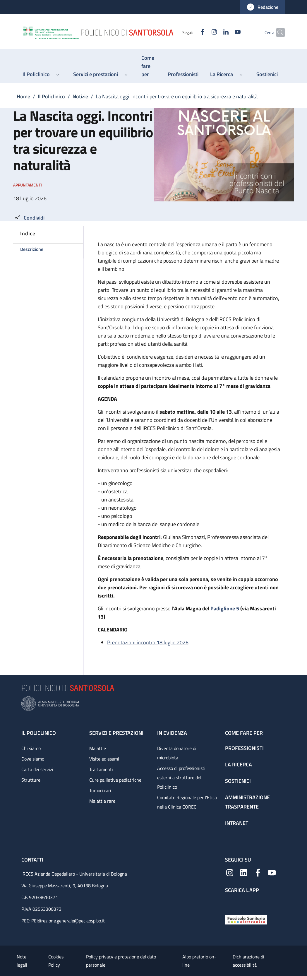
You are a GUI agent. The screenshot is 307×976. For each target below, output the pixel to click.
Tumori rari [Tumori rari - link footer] (100, 790)
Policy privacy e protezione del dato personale (121, 960)
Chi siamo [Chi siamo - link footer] (31, 748)
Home (23, 96)
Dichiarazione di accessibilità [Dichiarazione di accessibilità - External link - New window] (248, 960)
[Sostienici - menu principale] (267, 74)
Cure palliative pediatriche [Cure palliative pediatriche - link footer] (115, 779)
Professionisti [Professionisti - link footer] (244, 748)
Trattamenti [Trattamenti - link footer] (101, 769)
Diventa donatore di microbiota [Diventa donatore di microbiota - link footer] (176, 753)
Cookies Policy (56, 960)
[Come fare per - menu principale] (149, 66)
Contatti (32, 860)
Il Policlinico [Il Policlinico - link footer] (38, 733)
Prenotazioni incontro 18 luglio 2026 (147, 642)
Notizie (80, 96)
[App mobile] (229, 903)
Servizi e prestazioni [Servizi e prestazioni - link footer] (116, 733)
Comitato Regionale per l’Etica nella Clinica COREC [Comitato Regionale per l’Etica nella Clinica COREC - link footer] (187, 802)
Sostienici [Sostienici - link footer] (238, 781)
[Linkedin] (216, 32)
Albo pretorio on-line (199, 960)
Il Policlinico (51, 96)
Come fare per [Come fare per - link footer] (244, 733)
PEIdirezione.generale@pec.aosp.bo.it (68, 920)
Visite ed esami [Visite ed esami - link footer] (104, 758)
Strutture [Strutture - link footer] (30, 779)
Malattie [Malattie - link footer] (97, 748)
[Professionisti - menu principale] (183, 74)
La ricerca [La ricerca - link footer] (238, 764)
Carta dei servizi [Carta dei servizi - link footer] (37, 769)
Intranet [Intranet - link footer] (236, 823)
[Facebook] (192, 32)
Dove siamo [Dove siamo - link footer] (32, 758)
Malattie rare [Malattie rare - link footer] (102, 800)
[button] (262, 7)
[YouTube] (228, 32)
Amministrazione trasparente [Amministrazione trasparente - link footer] (247, 802)
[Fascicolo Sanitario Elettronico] (246, 919)
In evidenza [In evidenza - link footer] (172, 733)
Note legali (22, 960)
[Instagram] (204, 32)
